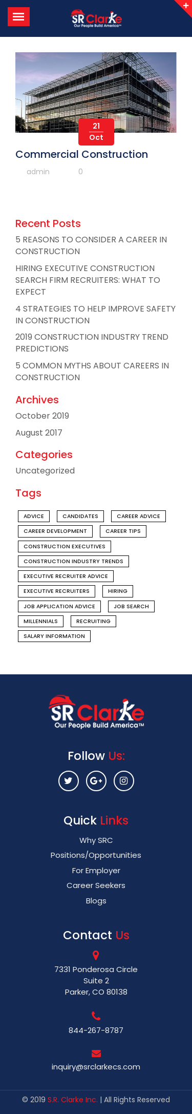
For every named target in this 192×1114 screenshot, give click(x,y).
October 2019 (42, 416)
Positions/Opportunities (96, 855)
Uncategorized (45, 471)
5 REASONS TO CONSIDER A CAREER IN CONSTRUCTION (91, 245)
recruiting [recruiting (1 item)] (93, 621)
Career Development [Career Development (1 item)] (55, 531)
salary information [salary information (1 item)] (54, 636)
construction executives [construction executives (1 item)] (64, 546)
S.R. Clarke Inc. (73, 1100)
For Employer (96, 870)
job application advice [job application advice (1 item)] (59, 606)
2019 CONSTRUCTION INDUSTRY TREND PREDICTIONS (91, 343)
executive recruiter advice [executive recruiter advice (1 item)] (66, 576)
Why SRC (96, 840)
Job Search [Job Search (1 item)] (131, 606)
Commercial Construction (81, 154)
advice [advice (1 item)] (34, 516)
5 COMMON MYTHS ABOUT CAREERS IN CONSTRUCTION (92, 371)
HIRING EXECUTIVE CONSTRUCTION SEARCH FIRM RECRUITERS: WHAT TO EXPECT (87, 280)
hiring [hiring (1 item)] (117, 591)
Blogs (96, 900)
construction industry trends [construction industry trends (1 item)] (73, 561)
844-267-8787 (96, 1030)
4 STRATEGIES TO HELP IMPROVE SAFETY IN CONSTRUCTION (95, 314)
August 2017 (38, 433)
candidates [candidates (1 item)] (80, 516)
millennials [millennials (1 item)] (41, 621)
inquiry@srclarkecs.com (96, 1066)
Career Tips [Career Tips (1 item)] (123, 531)
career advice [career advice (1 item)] (138, 516)
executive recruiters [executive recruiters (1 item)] (57, 591)
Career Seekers (96, 885)
